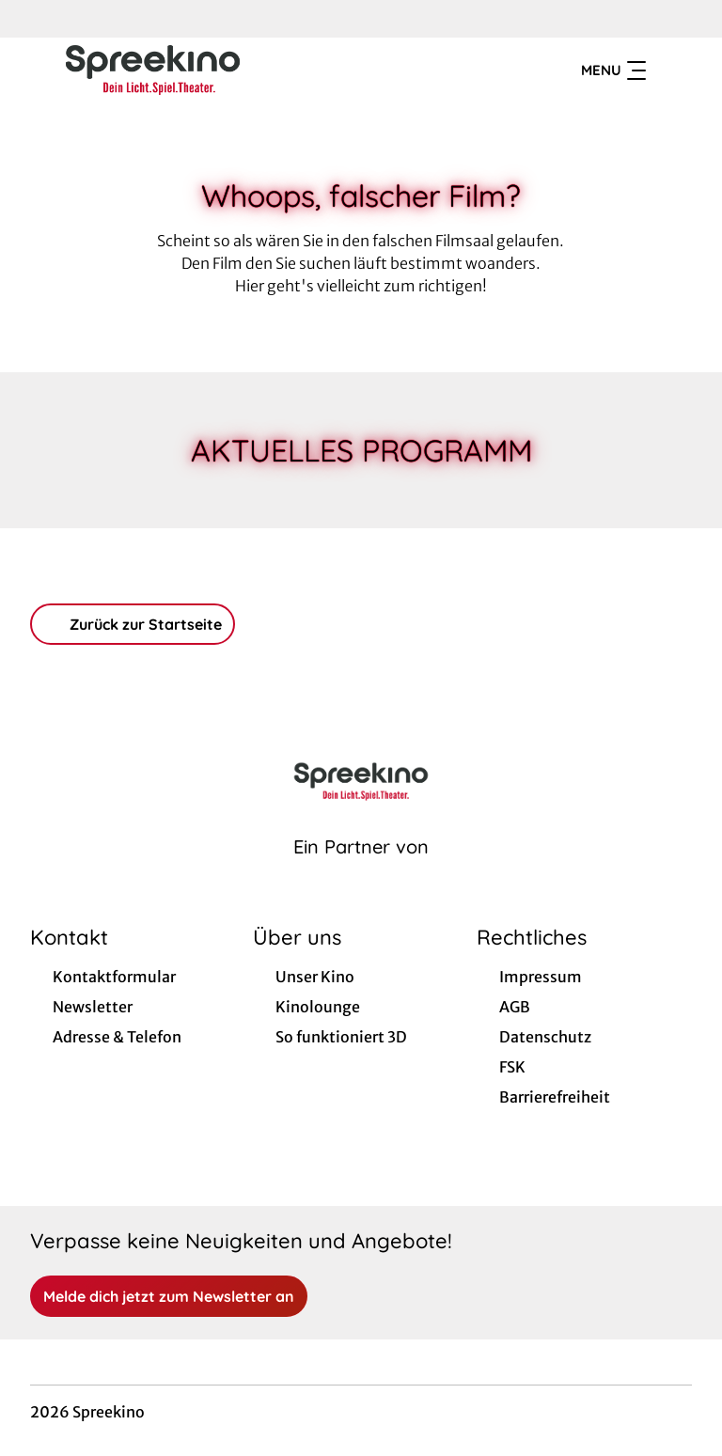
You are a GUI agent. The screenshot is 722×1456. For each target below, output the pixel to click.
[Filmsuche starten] (673, 71)
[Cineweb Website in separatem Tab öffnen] (361, 873)
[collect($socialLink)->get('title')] (34, 19)
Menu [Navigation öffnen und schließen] (613, 71)
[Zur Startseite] (161, 71)
